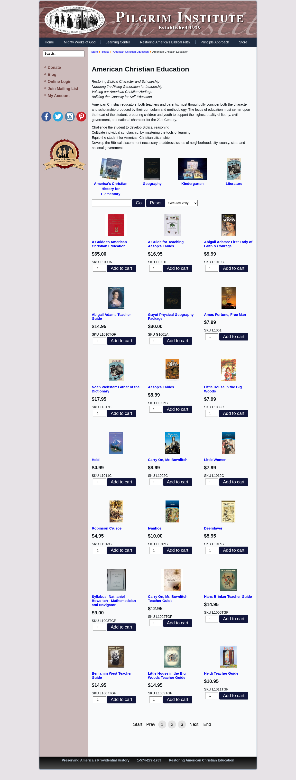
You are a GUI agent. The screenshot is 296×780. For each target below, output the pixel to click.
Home (49, 42)
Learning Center (118, 42)
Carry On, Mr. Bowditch (167, 460)
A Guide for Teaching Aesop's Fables (166, 244)
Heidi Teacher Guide (221, 673)
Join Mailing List (63, 89)
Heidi (96, 460)
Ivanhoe (155, 528)
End (207, 724)
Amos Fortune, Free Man (225, 315)
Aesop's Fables (161, 387)
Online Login (60, 82)
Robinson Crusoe (106, 528)
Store (243, 42)
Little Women (215, 460)
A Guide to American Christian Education (109, 244)
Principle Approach (215, 42)
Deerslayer (213, 528)
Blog (52, 74)
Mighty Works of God (79, 42)
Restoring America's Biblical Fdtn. (165, 42)
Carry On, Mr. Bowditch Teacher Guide (167, 599)
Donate (54, 67)
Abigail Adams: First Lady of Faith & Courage (228, 244)
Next (193, 724)
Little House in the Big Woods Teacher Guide (167, 675)
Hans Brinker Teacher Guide (228, 597)
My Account (59, 96)
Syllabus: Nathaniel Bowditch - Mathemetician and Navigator (114, 601)
